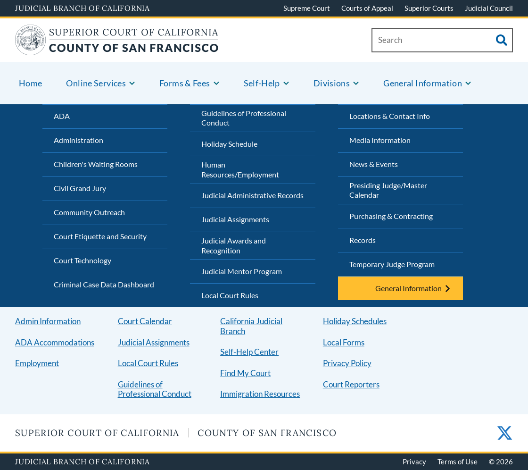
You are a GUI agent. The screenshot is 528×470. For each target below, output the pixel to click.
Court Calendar (145, 321)
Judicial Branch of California (82, 8)
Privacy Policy (347, 363)
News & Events (373, 163)
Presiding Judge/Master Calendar (388, 190)
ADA (62, 115)
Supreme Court (306, 8)
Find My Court (245, 373)
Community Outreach (89, 212)
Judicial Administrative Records (252, 195)
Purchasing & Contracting (391, 215)
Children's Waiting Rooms (96, 163)
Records (362, 239)
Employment (37, 363)
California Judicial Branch (251, 326)
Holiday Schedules (355, 321)
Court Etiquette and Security (100, 236)
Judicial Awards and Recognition (233, 245)
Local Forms (343, 342)
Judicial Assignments (235, 219)
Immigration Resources (260, 394)
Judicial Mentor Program (241, 271)
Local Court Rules (229, 295)
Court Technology (82, 260)
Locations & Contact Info (389, 115)
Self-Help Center (249, 352)
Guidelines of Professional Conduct (243, 118)
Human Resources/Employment (240, 169)
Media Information (380, 139)
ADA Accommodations (54, 342)
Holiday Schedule (229, 143)
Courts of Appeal (367, 8)
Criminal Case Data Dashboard (104, 284)
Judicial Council (489, 8)
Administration (78, 139)
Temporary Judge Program (392, 264)
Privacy (414, 461)
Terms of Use (457, 461)
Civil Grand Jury (80, 188)
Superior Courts (429, 8)
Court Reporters (351, 384)
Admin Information (48, 321)
